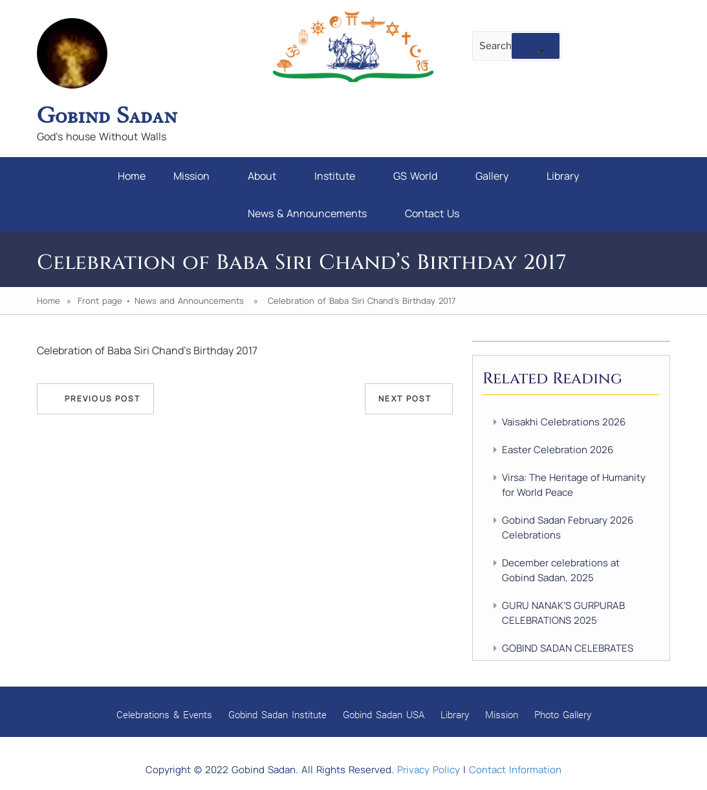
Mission (198, 176)
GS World (422, 176)
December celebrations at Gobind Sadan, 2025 (561, 570)
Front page (100, 300)
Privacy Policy (428, 769)
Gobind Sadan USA (383, 714)
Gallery (498, 176)
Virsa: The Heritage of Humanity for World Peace (574, 485)
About (269, 176)
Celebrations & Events (164, 714)
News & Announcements (314, 213)
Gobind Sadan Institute (277, 714)
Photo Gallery (562, 714)
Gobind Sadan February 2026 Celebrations (567, 527)
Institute (341, 176)
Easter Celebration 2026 (557, 449)
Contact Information (515, 769)
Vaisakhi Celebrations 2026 (563, 422)
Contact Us (432, 213)
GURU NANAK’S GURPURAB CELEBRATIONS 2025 (563, 613)
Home (132, 176)
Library (570, 176)
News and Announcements (189, 300)
